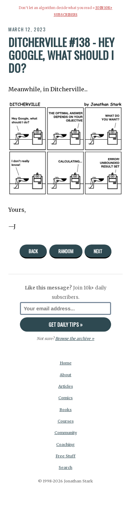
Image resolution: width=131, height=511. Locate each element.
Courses (66, 421)
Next (98, 251)
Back (33, 251)
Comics (65, 397)
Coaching (65, 444)
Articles (65, 386)
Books (65, 409)
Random (65, 251)
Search (65, 467)
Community (65, 432)
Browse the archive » (74, 338)
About (65, 374)
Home (66, 363)
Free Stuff (65, 456)
